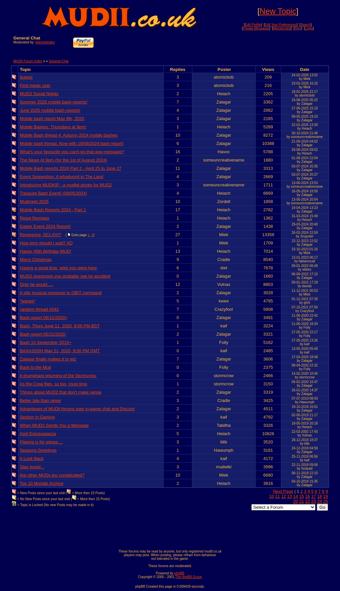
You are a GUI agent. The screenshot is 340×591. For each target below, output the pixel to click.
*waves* (28, 300)
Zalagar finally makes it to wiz (48, 359)
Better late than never (40, 400)
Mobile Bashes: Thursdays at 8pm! (53, 126)
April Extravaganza (38, 433)
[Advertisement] (249, 45)
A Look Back (31, 458)
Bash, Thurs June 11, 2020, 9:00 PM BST (60, 325)
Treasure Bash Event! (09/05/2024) (53, 193)
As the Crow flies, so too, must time (53, 383)
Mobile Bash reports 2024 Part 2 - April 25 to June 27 (71, 168)
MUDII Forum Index (27, 61)
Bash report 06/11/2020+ (43, 317)
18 (319, 496)
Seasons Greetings (38, 450)
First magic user (35, 85)
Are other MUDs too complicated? (52, 475)
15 (301, 496)
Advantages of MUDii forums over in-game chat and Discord (77, 408)
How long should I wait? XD (46, 242)
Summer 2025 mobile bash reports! (53, 101)
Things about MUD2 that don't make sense (61, 392)
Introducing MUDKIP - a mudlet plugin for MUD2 (66, 184)
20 (295, 501)
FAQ (298, 28)
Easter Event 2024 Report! (45, 226)
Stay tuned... (32, 466)
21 (301, 501)
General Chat (58, 61)
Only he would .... (36, 284)
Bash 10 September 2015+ (45, 342)
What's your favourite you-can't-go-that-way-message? (72, 151)
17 (313, 496)
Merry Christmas (35, 259)
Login (309, 28)
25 (325, 501)
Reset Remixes (34, 218)
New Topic (278, 11)
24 (319, 501)
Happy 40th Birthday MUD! (45, 251)
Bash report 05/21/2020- (43, 334)
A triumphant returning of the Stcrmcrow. (58, 375)
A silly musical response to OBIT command (61, 292)
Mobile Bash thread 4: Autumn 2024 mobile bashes (69, 135)
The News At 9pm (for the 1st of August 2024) (63, 160)
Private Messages (256, 28)
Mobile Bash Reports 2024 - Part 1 (53, 209)
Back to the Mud (35, 367)
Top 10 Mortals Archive (42, 483)
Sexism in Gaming (37, 417)
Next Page (283, 491)
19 (325, 496)
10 (271, 496)
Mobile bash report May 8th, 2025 (52, 118)
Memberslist (282, 28)
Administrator (45, 42)
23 (313, 501)
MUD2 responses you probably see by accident (65, 276)
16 (307, 496)
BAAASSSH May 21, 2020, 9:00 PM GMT (60, 350)
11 (277, 496)
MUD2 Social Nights (39, 93)
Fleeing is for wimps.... (41, 441)
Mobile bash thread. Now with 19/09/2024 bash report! (72, 143)
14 (295, 496)
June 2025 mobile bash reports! (50, 110)
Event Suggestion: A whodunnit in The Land (61, 176)
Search (305, 25)
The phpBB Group (188, 577)
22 (307, 501)
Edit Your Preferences (281, 25)
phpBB (179, 573)
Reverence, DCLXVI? (40, 234)
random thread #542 (39, 309)
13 (289, 496)
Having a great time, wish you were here (58, 267)
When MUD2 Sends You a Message (54, 425)
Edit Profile (253, 25)
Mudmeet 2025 (34, 201)
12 (283, 496)
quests (26, 77)
